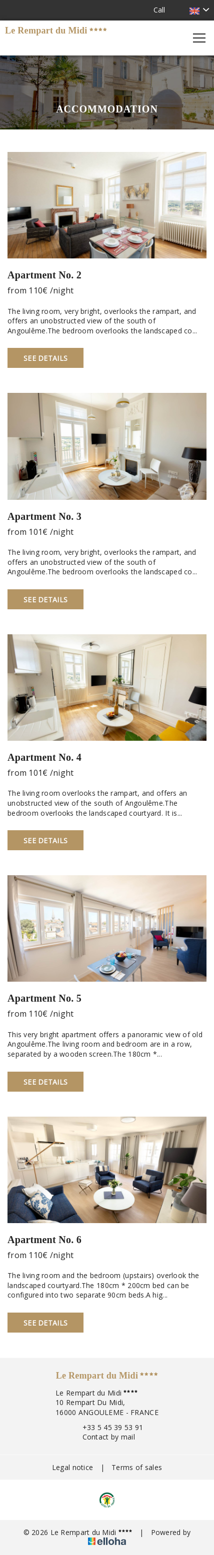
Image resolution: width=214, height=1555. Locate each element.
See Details (46, 358)
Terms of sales (137, 1467)
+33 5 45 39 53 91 (107, 1427)
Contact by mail (103, 1437)
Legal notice (72, 1467)
